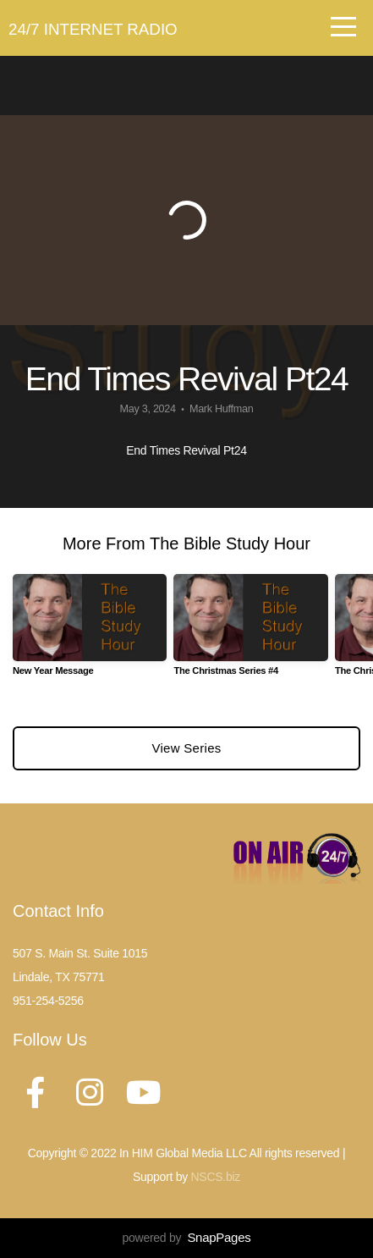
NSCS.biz (215, 1177)
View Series (186, 748)
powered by (187, 1237)
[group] (90, 631)
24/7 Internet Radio (93, 29)
